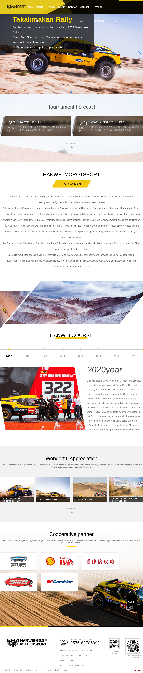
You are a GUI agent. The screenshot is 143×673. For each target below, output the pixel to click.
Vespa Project (99, 14)
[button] (69, 92)
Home (29, 7)
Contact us (84, 14)
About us (39, 14)
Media (61, 7)
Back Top (132, 600)
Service (72, 7)
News (52, 7)
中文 (115, 14)
